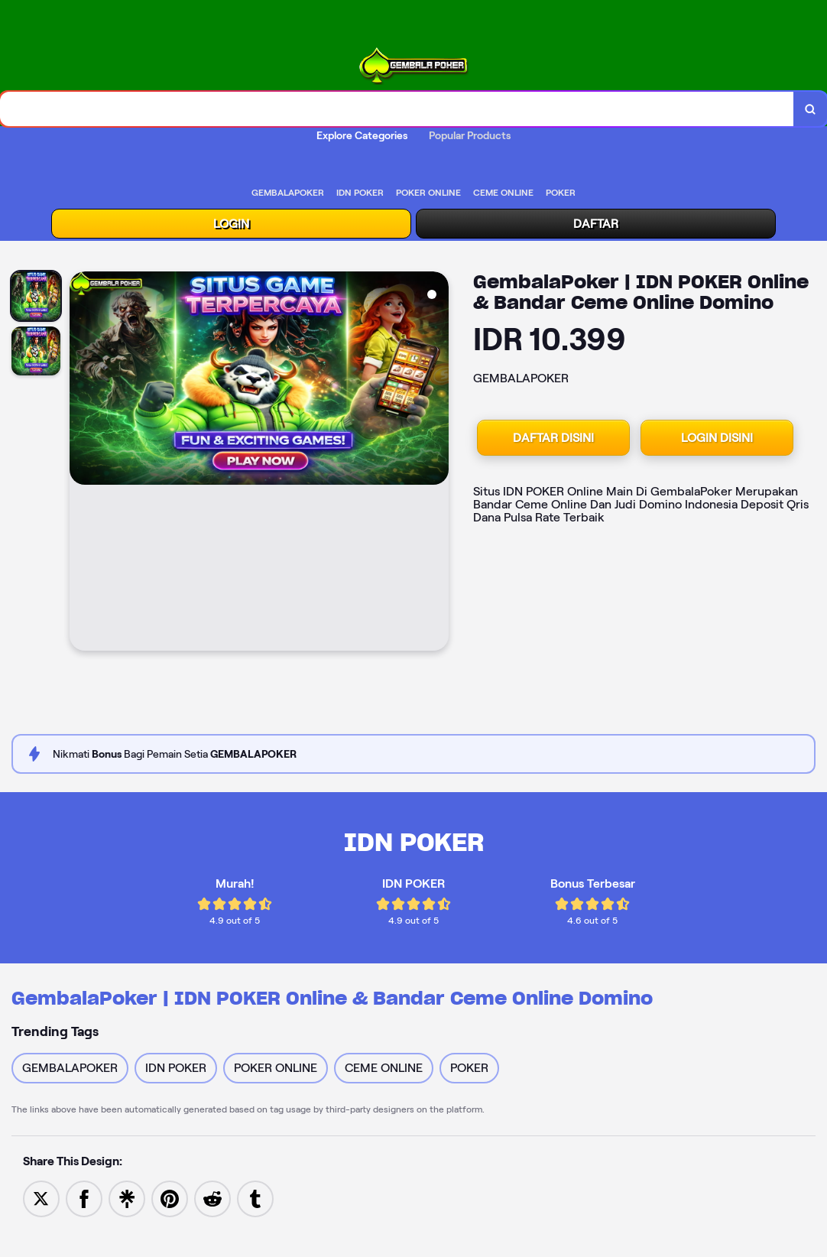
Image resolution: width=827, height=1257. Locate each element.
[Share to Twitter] (41, 1198)
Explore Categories (361, 135)
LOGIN (231, 223)
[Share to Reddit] (212, 1198)
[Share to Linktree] (127, 1198)
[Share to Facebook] (84, 1198)
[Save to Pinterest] (169, 1198)
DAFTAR (595, 223)
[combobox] (397, 109)
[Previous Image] (82, 463)
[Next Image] (436, 463)
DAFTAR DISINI (553, 437)
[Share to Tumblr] (255, 1198)
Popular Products (470, 135)
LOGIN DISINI (717, 437)
